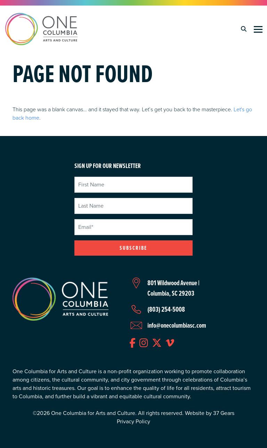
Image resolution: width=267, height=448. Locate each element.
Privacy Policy (133, 421)
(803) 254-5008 (166, 309)
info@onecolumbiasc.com (176, 325)
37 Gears (223, 413)
